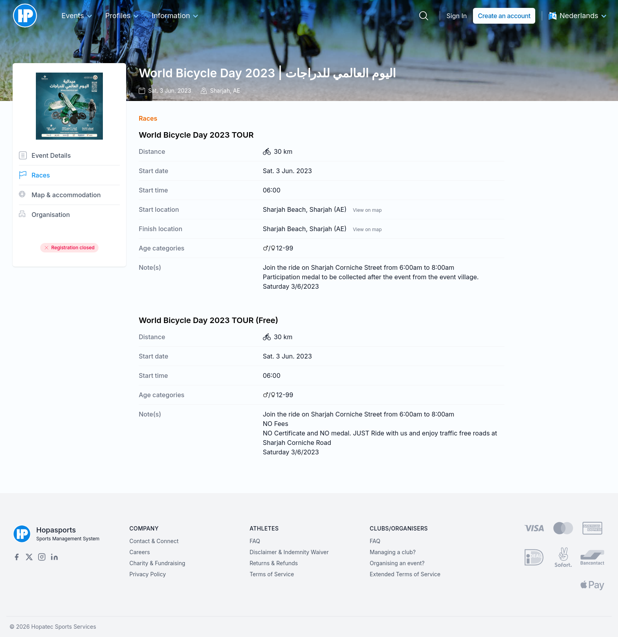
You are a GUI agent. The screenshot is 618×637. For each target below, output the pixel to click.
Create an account (504, 16)
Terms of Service (271, 574)
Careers (139, 552)
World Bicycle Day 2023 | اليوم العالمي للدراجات (267, 73)
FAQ (254, 541)
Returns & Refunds (273, 563)
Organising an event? (397, 563)
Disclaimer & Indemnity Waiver (289, 552)
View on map (367, 210)
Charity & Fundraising (157, 563)
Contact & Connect (154, 541)
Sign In (457, 16)
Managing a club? (393, 552)
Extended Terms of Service (405, 574)
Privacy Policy (147, 574)
